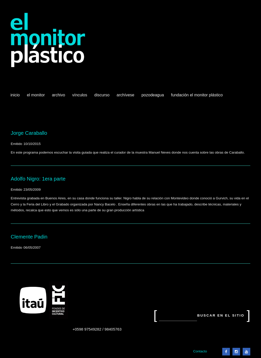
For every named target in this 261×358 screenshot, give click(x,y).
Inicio (15, 95)
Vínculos (80, 97)
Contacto (200, 351)
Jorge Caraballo (29, 133)
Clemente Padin (29, 237)
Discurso (102, 95)
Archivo (59, 97)
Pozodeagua (153, 97)
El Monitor (36, 97)
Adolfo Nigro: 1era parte (38, 179)
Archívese (125, 95)
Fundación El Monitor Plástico (197, 95)
